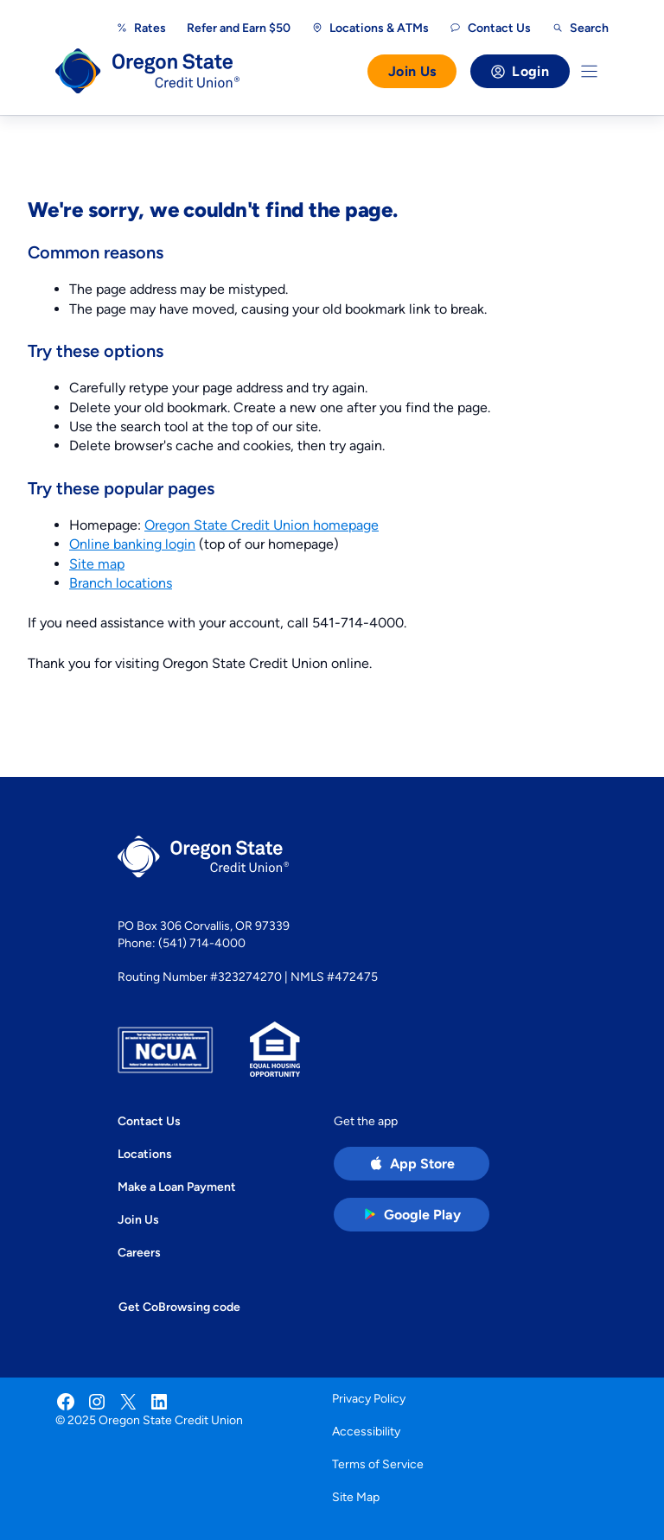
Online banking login (132, 544)
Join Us (412, 71)
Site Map (356, 1497)
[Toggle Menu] (589, 71)
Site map (96, 564)
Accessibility (366, 1431)
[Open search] (580, 28)
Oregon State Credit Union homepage (261, 525)
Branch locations (120, 583)
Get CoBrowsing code (179, 1307)
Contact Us (149, 1121)
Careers (139, 1252)
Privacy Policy (368, 1398)
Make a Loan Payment (177, 1186)
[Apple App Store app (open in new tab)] (411, 1163)
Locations (145, 1154)
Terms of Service (378, 1464)
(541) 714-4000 (202, 943)
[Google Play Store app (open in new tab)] (411, 1214)
